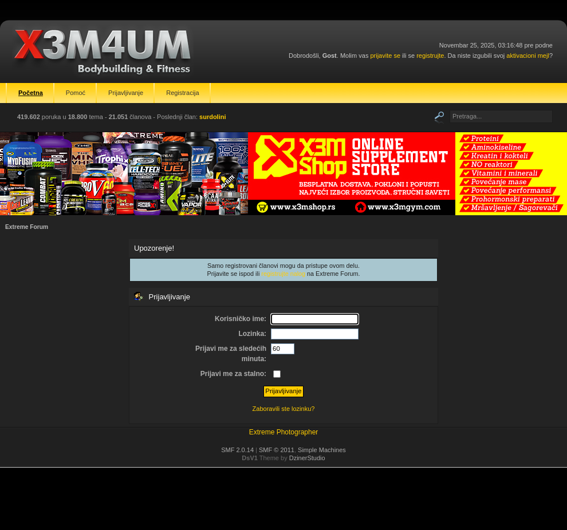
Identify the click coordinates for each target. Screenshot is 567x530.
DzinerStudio (307, 457)
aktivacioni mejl (527, 55)
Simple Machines (322, 449)
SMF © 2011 (276, 449)
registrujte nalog (283, 273)
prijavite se (385, 55)
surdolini (212, 116)
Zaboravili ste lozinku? (284, 408)
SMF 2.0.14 (237, 449)
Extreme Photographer (283, 432)
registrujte (430, 55)
